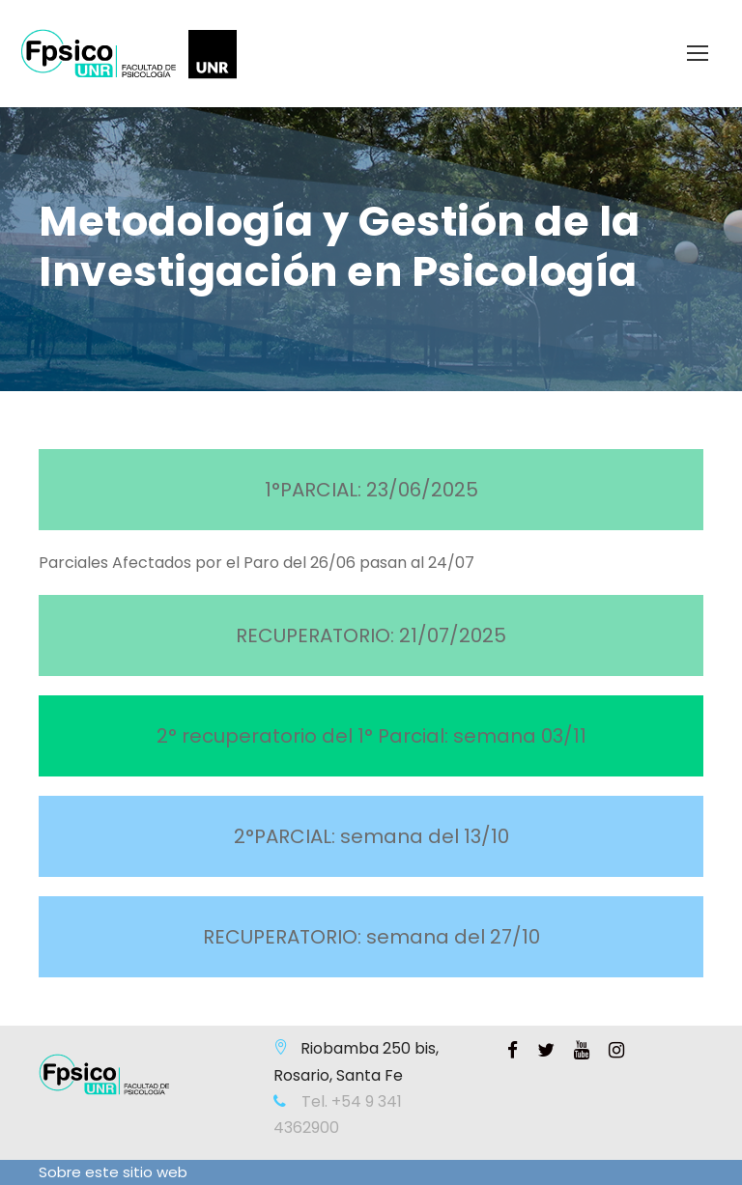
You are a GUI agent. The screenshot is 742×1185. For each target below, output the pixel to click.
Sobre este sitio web (113, 1172)
